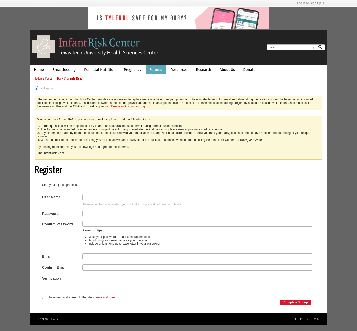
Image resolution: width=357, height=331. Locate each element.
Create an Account (123, 106)
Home (39, 69)
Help (298, 319)
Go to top (314, 319)
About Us (227, 69)
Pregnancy (132, 69)
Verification (51, 278)
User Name (51, 197)
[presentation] (120, 285)
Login (143, 106)
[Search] (291, 47)
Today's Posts (43, 78)
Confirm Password (57, 224)
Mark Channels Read (70, 78)
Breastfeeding (64, 69)
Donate (249, 69)
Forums (156, 69)
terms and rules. (105, 297)
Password (50, 214)
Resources (179, 69)
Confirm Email (54, 267)
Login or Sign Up (310, 3)
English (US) (48, 319)
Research (203, 69)
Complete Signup (295, 302)
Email (46, 256)
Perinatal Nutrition (100, 69)
